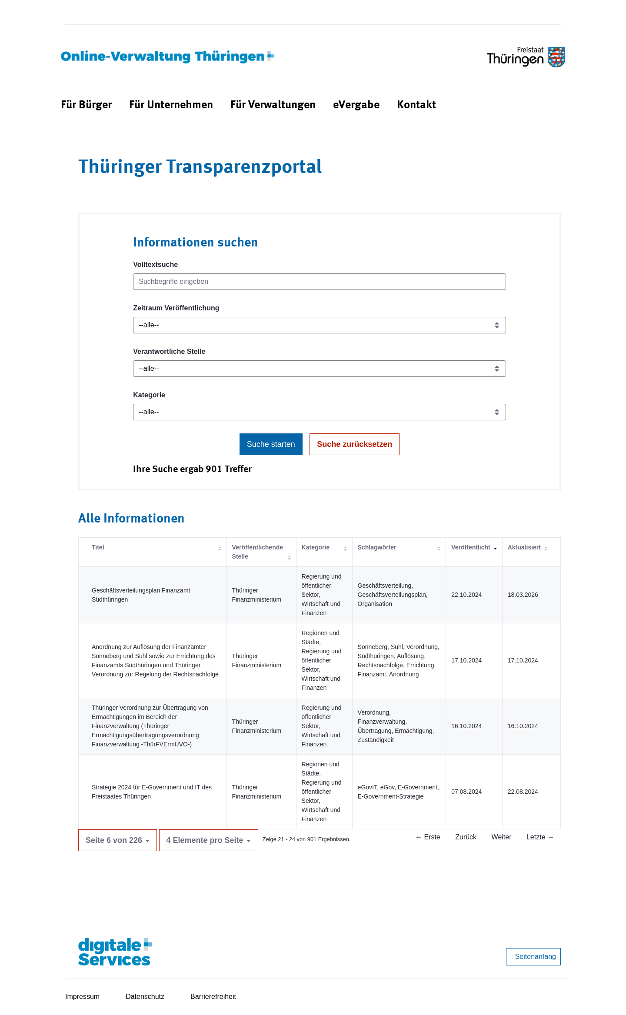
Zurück (465, 837)
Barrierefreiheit (213, 996)
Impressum (82, 996)
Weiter (502, 837)
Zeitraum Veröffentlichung (176, 308)
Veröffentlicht (470, 547)
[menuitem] (86, 105)
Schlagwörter (377, 547)
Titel (98, 547)
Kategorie (149, 395)
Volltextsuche (155, 264)
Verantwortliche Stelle (169, 351)
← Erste (427, 837)
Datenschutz (145, 996)
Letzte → (540, 837)
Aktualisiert (524, 547)
